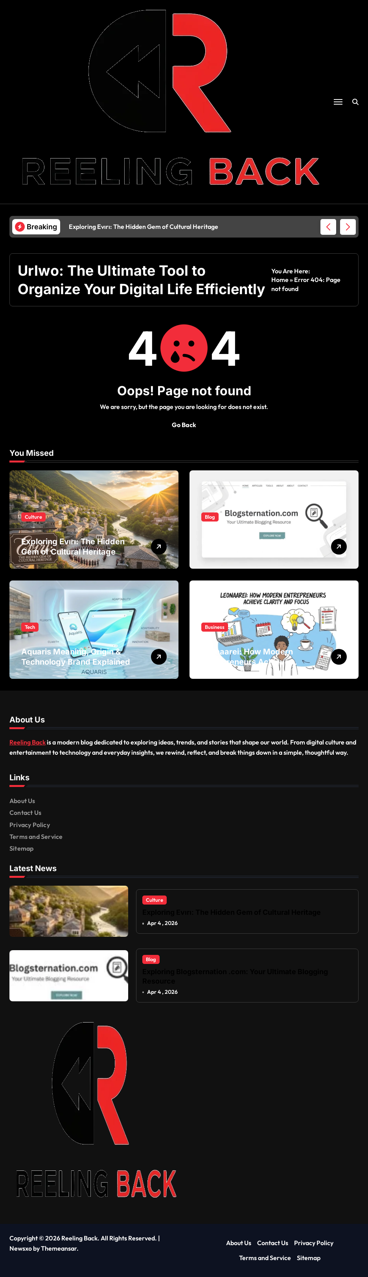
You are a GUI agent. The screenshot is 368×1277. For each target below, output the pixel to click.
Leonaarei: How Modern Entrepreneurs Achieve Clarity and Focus (247, 662)
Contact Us (25, 812)
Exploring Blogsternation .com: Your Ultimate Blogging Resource (257, 552)
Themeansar (59, 1248)
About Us (22, 801)
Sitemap (21, 848)
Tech (30, 627)
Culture (33, 517)
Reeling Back (27, 742)
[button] (348, 227)
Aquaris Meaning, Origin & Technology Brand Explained (75, 657)
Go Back (184, 425)
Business (214, 627)
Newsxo (20, 1248)
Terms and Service (36, 836)
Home (280, 280)
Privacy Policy (29, 825)
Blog (210, 517)
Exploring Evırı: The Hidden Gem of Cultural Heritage (73, 546)
